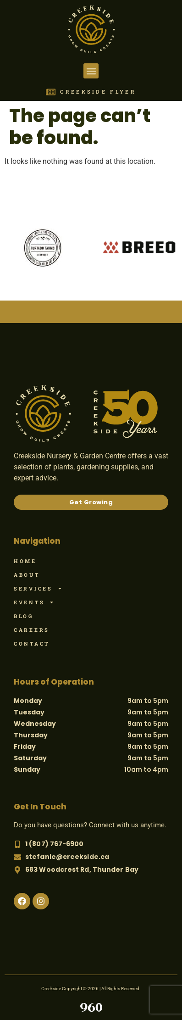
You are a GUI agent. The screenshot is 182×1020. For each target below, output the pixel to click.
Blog (23, 616)
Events (34, 602)
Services (38, 589)
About (27, 574)
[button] (91, 70)
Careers (32, 629)
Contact (32, 643)
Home (25, 560)
